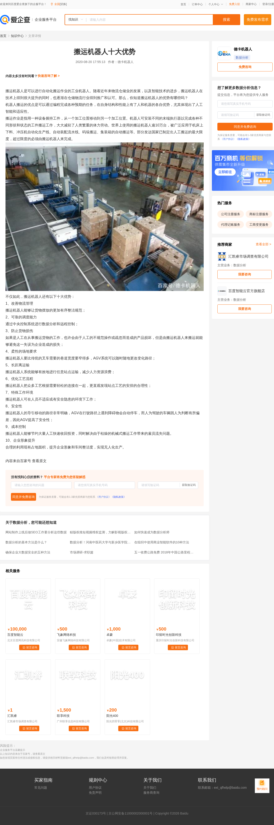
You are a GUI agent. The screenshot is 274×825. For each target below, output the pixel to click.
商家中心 (251, 4)
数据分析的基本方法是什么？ (26, 542)
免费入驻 (234, 4)
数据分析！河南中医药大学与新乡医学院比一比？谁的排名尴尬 (101, 542)
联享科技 (63, 716)
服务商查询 (151, 792)
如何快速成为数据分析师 (151, 532)
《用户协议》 (103, 496)
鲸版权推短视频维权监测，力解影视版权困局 (101, 532)
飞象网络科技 (66, 634)
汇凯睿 (12, 716)
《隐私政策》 (118, 496)
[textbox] (163, 19)
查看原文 (39, 461)
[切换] (63, 4)
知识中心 (17, 35)
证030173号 (97, 813)
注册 (271, 4)
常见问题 (40, 787)
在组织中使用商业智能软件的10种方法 (161, 542)
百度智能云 (15, 634)
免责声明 (95, 792)
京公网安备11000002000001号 (130, 813)
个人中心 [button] (215, 4)
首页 (183, 4)
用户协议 (95, 787)
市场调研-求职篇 (81, 552)
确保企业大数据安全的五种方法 (27, 552)
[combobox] (152, 19)
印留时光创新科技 (169, 634)
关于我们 (149, 787)
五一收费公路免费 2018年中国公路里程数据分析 (165, 552)
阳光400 (112, 716)
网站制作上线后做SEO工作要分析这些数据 (36, 532)
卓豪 (109, 634)
